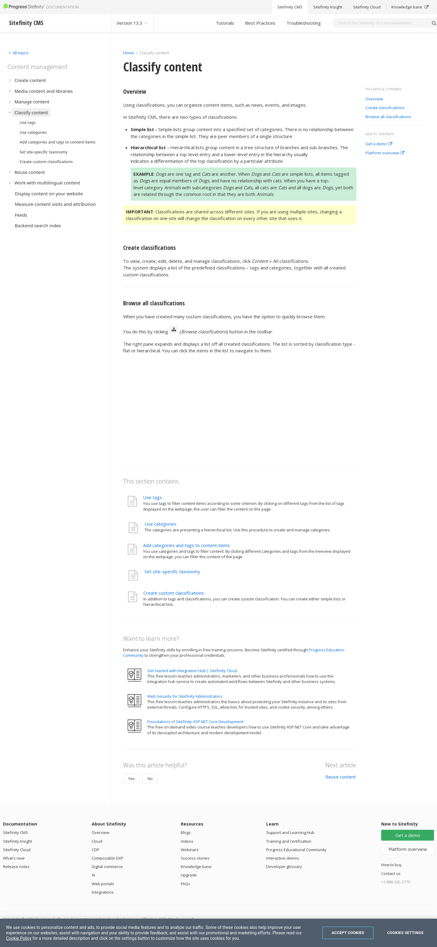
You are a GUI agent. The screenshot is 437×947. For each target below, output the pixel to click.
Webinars (190, 849)
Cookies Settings (405, 932)
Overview (374, 99)
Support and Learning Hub (290, 832)
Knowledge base (196, 866)
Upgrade (189, 875)
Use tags (152, 497)
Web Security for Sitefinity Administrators (184, 696)
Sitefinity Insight (17, 841)
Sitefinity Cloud (16, 849)
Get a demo (378, 144)
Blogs (186, 832)
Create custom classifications (173, 593)
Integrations (103, 892)
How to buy (391, 864)
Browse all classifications (388, 117)
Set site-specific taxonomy (172, 571)
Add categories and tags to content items (186, 545)
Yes (131, 778)
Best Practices (260, 23)
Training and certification (288, 841)
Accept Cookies (348, 932)
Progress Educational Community (296, 849)
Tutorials (225, 23)
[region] (218, 933)
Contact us (390, 873)
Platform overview (384, 153)
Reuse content (340, 777)
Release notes (16, 866)
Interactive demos (282, 858)
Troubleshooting (303, 23)
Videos (187, 841)
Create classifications (385, 107)
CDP (95, 849)
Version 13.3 (132, 23)
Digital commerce (107, 866)
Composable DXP (107, 858)
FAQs (185, 883)
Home (128, 52)
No (150, 778)
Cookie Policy (18, 938)
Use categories (161, 524)
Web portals (103, 883)
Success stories (195, 858)
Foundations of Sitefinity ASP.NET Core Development (195, 721)
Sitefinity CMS (15, 832)
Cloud (97, 841)
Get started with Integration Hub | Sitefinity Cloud (192, 670)
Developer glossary (284, 866)
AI (93, 875)
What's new (13, 858)
